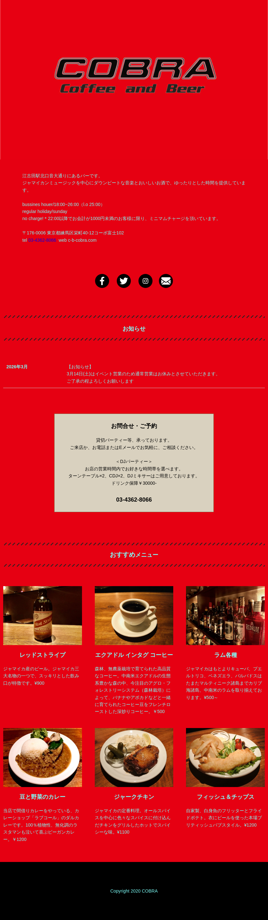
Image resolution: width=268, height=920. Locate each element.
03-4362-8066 (42, 240)
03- (120, 500)
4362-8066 (138, 500)
